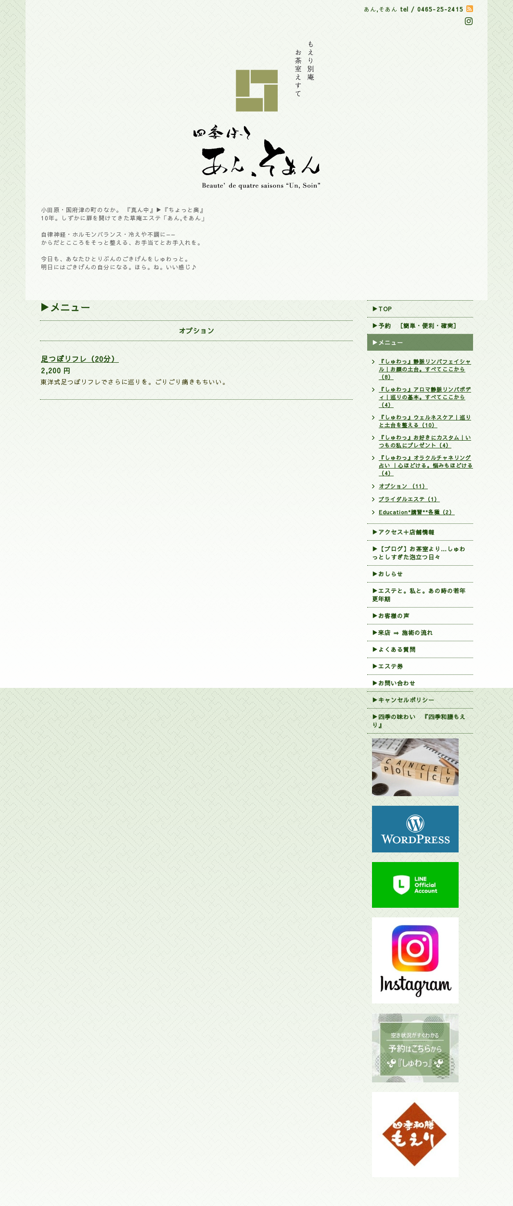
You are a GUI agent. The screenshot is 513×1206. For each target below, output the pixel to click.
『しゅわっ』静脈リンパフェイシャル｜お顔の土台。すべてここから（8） (425, 369)
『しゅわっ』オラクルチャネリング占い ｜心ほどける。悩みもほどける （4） (426, 465)
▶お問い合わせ (394, 683)
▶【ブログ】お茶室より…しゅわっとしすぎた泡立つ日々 (419, 553)
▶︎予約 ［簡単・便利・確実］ (416, 326)
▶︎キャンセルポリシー (403, 700)
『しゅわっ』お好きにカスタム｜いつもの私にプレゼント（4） (425, 441)
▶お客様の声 (391, 616)
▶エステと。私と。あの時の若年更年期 (419, 595)
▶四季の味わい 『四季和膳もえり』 (419, 721)
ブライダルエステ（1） (409, 499)
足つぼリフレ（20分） (80, 359)
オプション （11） (403, 486)
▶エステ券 (387, 666)
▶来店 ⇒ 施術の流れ (402, 632)
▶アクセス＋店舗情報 (403, 532)
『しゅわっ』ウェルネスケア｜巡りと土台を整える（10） (425, 421)
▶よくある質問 (394, 649)
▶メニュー (387, 342)
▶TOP (382, 309)
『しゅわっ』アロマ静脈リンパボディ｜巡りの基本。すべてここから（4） (425, 397)
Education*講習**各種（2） (417, 512)
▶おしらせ (387, 574)
